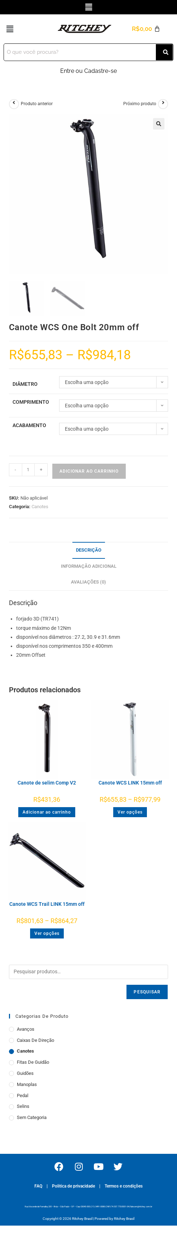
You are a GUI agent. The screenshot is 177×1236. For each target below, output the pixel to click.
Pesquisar (147, 991)
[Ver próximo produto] (163, 104)
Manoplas (27, 1084)
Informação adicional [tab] (88, 566)
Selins (23, 1106)
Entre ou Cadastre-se (88, 70)
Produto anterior (37, 103)
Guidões (25, 1073)
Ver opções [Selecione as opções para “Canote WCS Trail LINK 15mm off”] (46, 933)
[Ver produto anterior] (14, 104)
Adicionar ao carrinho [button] (47, 812)
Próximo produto (139, 103)
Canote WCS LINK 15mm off (130, 783)
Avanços (25, 1029)
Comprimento (31, 402)
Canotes (40, 506)
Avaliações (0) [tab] (88, 582)
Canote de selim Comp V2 (47, 783)
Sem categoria (32, 1117)
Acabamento (29, 425)
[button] (88, 7)
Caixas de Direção (35, 1040)
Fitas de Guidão (33, 1062)
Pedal (22, 1095)
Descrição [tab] (88, 550)
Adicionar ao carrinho (89, 471)
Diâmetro (25, 384)
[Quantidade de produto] (28, 469)
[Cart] (145, 29)
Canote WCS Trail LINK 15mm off (47, 904)
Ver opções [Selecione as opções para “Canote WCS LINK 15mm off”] (130, 812)
